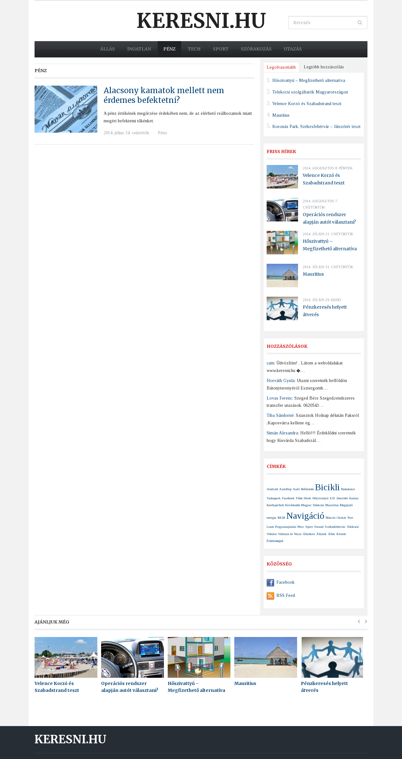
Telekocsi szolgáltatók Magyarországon (310, 92)
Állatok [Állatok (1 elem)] (321, 534)
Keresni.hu (201, 20)
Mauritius (281, 115)
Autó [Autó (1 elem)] (296, 489)
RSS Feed (281, 595)
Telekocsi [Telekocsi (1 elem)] (353, 526)
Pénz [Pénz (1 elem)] (300, 526)
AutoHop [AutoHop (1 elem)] (285, 489)
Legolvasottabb (281, 67)
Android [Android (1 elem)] (272, 489)
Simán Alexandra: (283, 433)
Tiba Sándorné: (281, 415)
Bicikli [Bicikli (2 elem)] (327, 487)
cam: (271, 363)
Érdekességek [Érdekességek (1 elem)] (275, 541)
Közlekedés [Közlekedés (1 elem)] (292, 505)
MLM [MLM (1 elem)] (281, 517)
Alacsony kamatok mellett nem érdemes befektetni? (164, 95)
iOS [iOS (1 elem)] (332, 498)
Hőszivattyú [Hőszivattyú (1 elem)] (320, 498)
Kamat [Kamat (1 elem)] (353, 498)
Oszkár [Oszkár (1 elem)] (341, 517)
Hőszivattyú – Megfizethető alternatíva (308, 80)
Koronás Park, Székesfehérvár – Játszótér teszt (316, 126)
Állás (107, 49)
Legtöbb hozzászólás (324, 67)
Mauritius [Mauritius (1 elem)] (332, 505)
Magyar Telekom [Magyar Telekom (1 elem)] (312, 505)
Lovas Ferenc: (280, 398)
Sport (221, 49)
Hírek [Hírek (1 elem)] (307, 498)
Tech (194, 49)
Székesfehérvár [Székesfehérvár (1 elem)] (335, 526)
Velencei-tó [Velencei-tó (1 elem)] (285, 534)
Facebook (281, 582)
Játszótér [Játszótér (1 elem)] (342, 498)
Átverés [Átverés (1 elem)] (341, 534)
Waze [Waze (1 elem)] (298, 534)
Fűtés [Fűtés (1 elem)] (299, 498)
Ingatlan (139, 49)
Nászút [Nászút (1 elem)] (330, 517)
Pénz (169, 49)
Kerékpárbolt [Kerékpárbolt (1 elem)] (275, 505)
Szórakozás (256, 49)
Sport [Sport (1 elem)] (309, 526)
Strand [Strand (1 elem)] (318, 526)
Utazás (293, 49)
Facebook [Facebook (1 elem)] (288, 498)
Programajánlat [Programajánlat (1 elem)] (285, 526)
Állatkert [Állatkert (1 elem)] (309, 534)
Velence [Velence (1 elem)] (272, 534)
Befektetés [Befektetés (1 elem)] (307, 489)
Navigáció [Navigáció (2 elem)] (305, 516)
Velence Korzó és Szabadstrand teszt (306, 103)
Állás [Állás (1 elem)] (331, 534)
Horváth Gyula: (281, 380)
